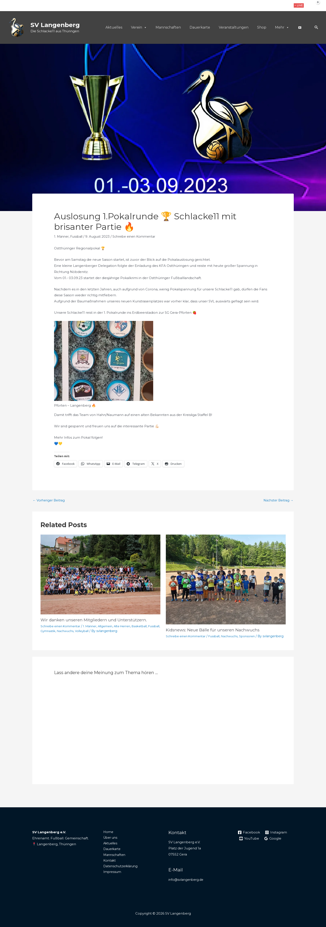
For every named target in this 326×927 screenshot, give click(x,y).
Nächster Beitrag (277, 501)
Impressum (110, 880)
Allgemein (109, 626)
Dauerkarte (200, 27)
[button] (298, 5)
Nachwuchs (81, 631)
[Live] (300, 27)
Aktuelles (113, 27)
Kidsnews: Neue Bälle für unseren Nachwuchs (215, 630)
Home (105, 837)
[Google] (273, 843)
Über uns (108, 843)
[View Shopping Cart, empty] (314, 5)
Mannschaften (168, 27)
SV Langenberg (55, 25)
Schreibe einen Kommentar (138, 236)
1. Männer (62, 236)
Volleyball (98, 631)
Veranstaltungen (233, 27)
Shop (261, 27)
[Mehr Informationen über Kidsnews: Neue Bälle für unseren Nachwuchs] (226, 580)
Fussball (78, 236)
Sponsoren (252, 636)
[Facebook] (271, 6)
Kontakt (107, 868)
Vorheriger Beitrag (50, 501)
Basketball (146, 626)
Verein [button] (139, 27)
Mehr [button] (282, 27)
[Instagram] (278, 6)
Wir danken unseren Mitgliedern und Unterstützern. (97, 620)
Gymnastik (62, 631)
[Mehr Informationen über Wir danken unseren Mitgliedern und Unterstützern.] (100, 575)
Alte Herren (127, 626)
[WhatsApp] (285, 6)
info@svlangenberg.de (187, 885)
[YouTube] (249, 843)
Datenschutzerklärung (119, 873)
